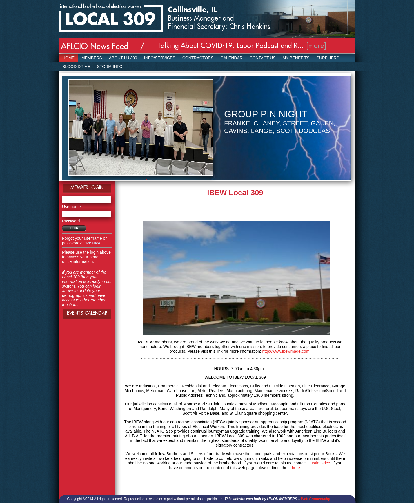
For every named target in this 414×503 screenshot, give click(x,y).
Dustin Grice (319, 463)
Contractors (198, 58)
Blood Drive (76, 66)
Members (91, 58)
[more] (316, 45)
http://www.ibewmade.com (286, 351)
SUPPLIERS (328, 58)
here (296, 467)
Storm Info (110, 66)
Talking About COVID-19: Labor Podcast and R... (230, 45)
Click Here (91, 243)
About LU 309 (123, 58)
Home (68, 58)
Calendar (232, 58)
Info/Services (159, 58)
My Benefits (296, 58)
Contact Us (263, 58)
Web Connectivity (315, 499)
